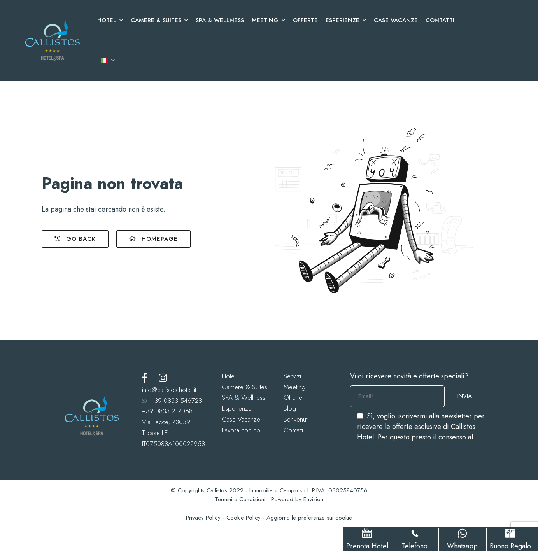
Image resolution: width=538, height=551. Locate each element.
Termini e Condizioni (240, 499)
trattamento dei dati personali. (402, 448)
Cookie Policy (243, 517)
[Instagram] (163, 378)
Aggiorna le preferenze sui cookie (309, 517)
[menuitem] (106, 60)
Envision (313, 499)
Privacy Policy (203, 517)
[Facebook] (144, 378)
